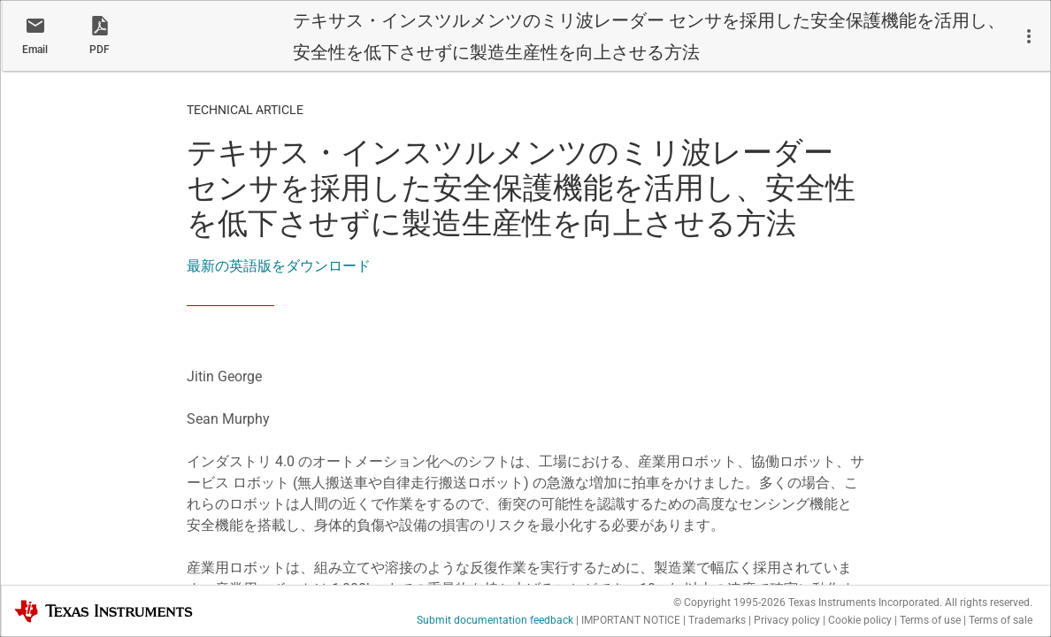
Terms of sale (1000, 620)
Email (35, 49)
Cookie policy (860, 620)
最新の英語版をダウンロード (279, 265)
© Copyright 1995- (729, 602)
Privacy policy (787, 620)
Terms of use (930, 620)
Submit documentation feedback (495, 620)
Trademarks (717, 620)
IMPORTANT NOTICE (630, 620)
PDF (99, 49)
